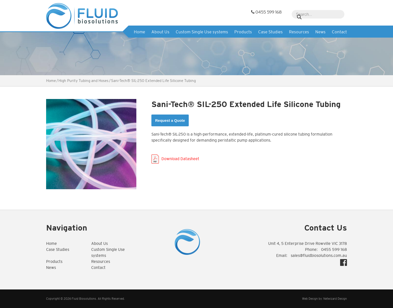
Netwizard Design (335, 298)
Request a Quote (170, 120)
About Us (160, 32)
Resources (299, 32)
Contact (339, 32)
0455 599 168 (266, 12)
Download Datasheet (180, 159)
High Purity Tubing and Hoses (83, 81)
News (320, 32)
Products (243, 32)
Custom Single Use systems (202, 32)
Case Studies (270, 32)
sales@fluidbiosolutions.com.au (319, 255)
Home (139, 32)
